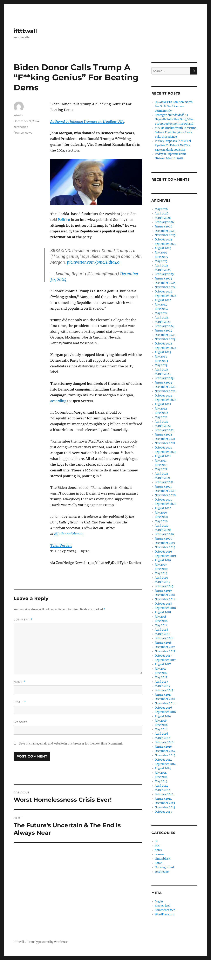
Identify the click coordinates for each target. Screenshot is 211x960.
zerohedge (21, 126)
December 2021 (165, 439)
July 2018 (160, 616)
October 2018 (163, 603)
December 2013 (165, 803)
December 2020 (165, 491)
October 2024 (163, 291)
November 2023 (165, 339)
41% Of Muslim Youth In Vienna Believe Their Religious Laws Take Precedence (175, 132)
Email (20, 702)
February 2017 (164, 690)
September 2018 (165, 608)
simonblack (162, 859)
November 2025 (165, 235)
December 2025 (165, 231)
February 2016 (164, 742)
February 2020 (164, 534)
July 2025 (161, 252)
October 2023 (163, 343)
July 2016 (161, 720)
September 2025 (165, 244)
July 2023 (161, 356)
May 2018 (161, 625)
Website (21, 722)
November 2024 (165, 287)
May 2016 (161, 729)
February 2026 (164, 222)
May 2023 (161, 365)
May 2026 (161, 209)
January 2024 (163, 330)
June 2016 (161, 725)
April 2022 (161, 421)
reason (159, 854)
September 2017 (165, 660)
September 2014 (165, 764)
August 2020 (163, 508)
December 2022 (165, 387)
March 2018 (162, 634)
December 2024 (165, 283)
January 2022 (163, 434)
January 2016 (163, 746)
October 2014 (163, 759)
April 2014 (161, 785)
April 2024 (161, 317)
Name (20, 682)
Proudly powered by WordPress (48, 942)
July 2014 (160, 772)
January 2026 (163, 226)
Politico (64, 220)
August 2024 (163, 300)
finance (19, 132)
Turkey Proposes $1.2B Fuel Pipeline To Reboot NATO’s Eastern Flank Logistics (173, 145)
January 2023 (163, 382)
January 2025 (163, 278)
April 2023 (161, 369)
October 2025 (163, 239)
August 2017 (163, 664)
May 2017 (161, 677)
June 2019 (161, 569)
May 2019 (161, 573)
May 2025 (161, 261)
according (58, 401)
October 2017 (163, 655)
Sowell (159, 863)
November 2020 (165, 495)
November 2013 (165, 807)
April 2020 (161, 525)
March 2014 (162, 790)
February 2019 (164, 586)
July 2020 (161, 512)
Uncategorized (164, 867)
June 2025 (161, 257)
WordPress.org (164, 914)
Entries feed (162, 906)
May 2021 (161, 469)
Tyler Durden (61, 545)
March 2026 (163, 218)
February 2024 (164, 326)
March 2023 (162, 374)
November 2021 (165, 443)
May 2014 (161, 781)
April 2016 (161, 733)
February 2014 (164, 794)
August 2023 (163, 352)
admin (18, 115)
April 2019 (161, 577)
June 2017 (161, 673)
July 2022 (161, 408)
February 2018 (164, 638)
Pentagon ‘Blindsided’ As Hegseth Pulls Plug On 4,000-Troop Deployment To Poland (174, 119)
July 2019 (161, 564)
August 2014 (163, 768)
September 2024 (165, 296)
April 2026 (162, 213)
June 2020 (161, 517)
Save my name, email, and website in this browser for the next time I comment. (71, 743)
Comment (23, 619)
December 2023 (165, 335)
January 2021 (163, 486)
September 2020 (165, 504)
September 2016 (165, 712)
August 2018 (163, 612)
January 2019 (163, 590)
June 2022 (161, 413)
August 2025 (163, 248)
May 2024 (161, 313)
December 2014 (165, 751)
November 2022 (165, 391)
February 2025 (164, 274)
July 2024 (161, 304)
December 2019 (165, 543)
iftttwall (25, 30)
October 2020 (163, 499)
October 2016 (163, 707)
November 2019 (165, 547)
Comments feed (165, 910)
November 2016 (165, 703)
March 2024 (163, 322)
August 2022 (163, 404)
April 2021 (161, 473)
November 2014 (165, 755)
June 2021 (161, 465)
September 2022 (165, 400)
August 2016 (163, 716)
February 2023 (164, 378)
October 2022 (163, 395)
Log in (159, 901)
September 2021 (165, 452)
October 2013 (163, 811)
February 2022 (164, 430)
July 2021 (160, 460)
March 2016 (162, 738)
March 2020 (163, 530)
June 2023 (161, 361)
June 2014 (161, 777)
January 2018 (163, 642)
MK (157, 846)
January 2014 (163, 798)
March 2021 (162, 478)
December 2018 (165, 595)
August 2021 (163, 456)
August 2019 (163, 560)
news (28, 132)
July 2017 (160, 668)
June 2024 (161, 309)
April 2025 (161, 265)
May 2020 (161, 521)
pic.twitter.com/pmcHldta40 (93, 262)
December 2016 (165, 699)
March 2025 (163, 270)
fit (156, 841)
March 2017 (162, 686)
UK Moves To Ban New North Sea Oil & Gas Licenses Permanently (174, 106)
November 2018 (165, 599)
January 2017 (163, 694)
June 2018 (161, 621)
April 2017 (161, 681)
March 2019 (162, 582)
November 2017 (165, 651)
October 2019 (163, 551)
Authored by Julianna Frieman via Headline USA (87, 121)
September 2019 (165, 556)
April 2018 (161, 629)
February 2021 (164, 482)
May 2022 (161, 417)
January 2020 (163, 538)
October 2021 (163, 447)
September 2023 (165, 348)
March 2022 (163, 426)
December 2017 (165, 647)
